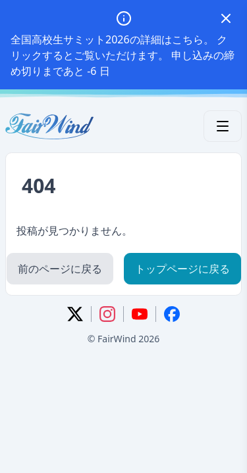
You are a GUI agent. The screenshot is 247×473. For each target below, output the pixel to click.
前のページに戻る (60, 268)
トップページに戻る (182, 268)
